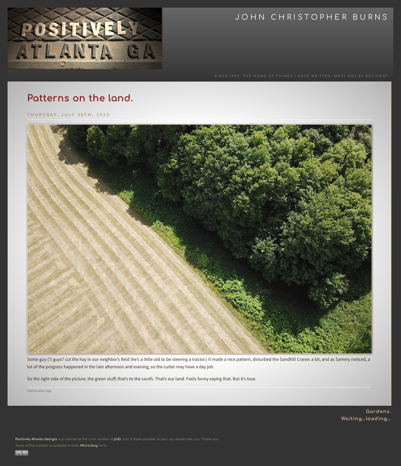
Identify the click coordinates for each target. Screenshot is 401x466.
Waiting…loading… (366, 418)
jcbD (117, 439)
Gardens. (378, 411)
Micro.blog (89, 445)
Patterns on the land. (80, 98)
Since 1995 (227, 76)
